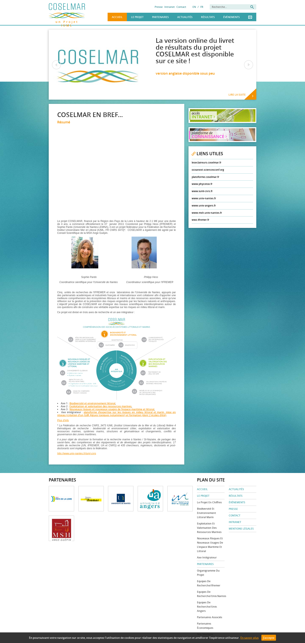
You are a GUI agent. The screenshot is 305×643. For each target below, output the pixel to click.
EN (194, 7)
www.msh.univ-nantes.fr (207, 213)
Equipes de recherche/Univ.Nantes (211, 594)
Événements (231, 17)
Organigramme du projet (208, 573)
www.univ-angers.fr (204, 205)
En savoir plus (249, 638)
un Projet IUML (67, 21)
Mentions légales (241, 528)
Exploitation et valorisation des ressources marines (100, 406)
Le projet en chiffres (209, 502)
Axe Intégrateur (207, 557)
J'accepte (268, 638)
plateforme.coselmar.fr (205, 177)
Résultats (208, 17)
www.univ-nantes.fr (204, 198)
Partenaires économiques (205, 626)
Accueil (117, 17)
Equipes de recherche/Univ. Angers (207, 607)
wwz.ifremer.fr (200, 220)
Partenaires (160, 17)
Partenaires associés (209, 617)
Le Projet (137, 17)
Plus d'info (63, 420)
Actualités (185, 17)
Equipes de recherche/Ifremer (208, 583)
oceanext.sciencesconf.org (208, 170)
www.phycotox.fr (202, 184)
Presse (159, 7)
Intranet (169, 7)
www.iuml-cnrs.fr (202, 191)
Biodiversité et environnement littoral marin (206, 513)
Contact (181, 7)
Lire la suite (237, 94)
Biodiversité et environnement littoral (92, 403)
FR (201, 7)
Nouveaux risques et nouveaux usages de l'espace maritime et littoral (111, 409)
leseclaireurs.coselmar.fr (206, 162)
